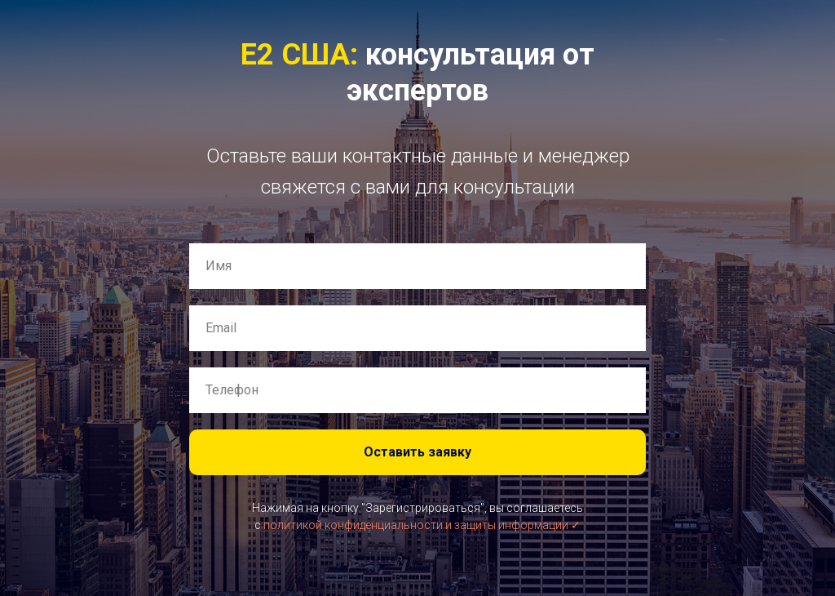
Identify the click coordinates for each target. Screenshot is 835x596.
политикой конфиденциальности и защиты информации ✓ (422, 525)
